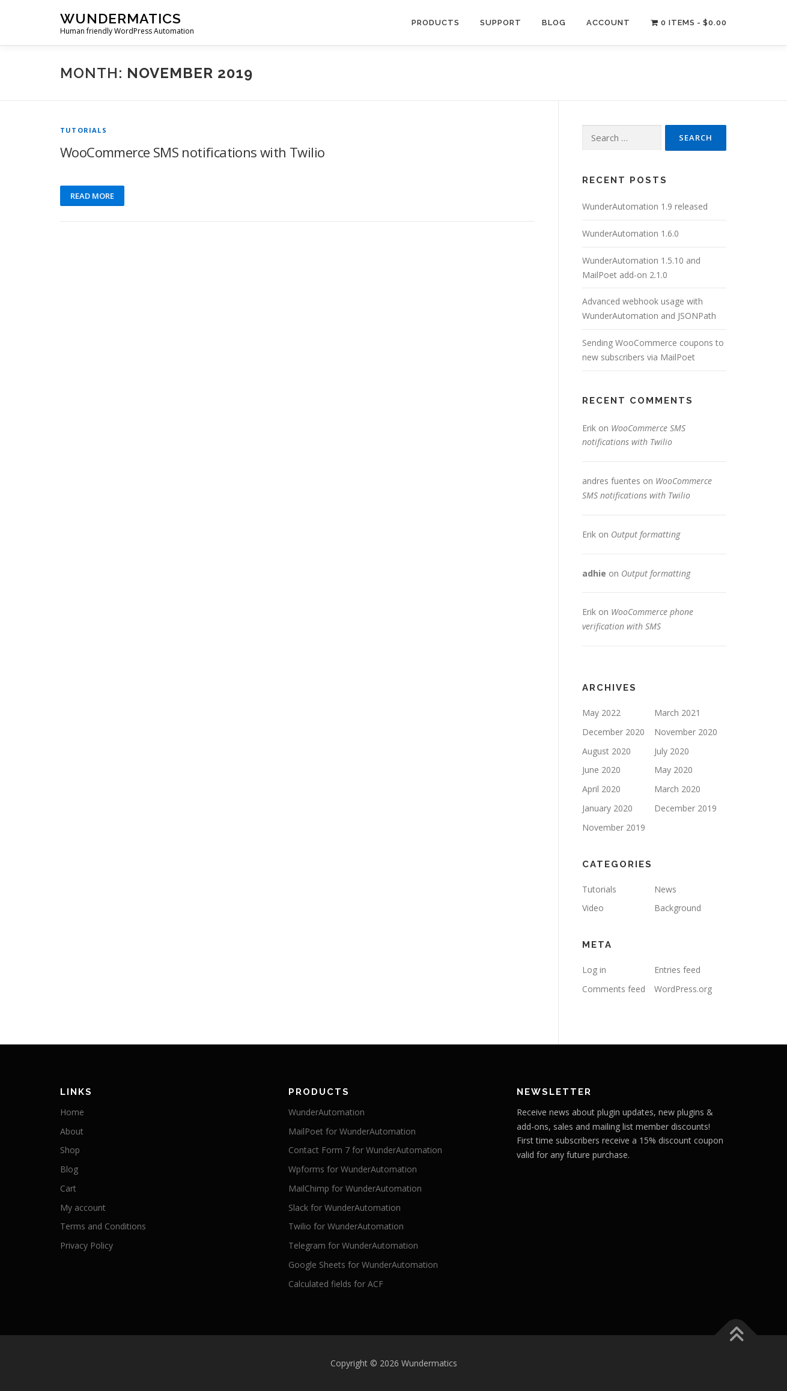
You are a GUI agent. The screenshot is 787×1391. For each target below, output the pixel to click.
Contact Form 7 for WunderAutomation (365, 1150)
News (665, 889)
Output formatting (645, 534)
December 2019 (685, 808)
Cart (68, 1188)
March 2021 (677, 712)
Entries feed (677, 969)
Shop (70, 1150)
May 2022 (601, 712)
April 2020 (601, 789)
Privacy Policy (86, 1245)
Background (677, 908)
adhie (594, 573)
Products (436, 22)
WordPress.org (683, 989)
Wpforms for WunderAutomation (352, 1169)
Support (500, 22)
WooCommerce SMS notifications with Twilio (192, 152)
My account (83, 1207)
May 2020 (673, 769)
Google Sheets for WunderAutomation (363, 1264)
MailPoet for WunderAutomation (352, 1131)
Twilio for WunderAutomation (346, 1226)
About (72, 1131)
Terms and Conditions (103, 1226)
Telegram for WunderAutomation (353, 1245)
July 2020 (671, 751)
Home (72, 1112)
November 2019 (613, 827)
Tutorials (83, 130)
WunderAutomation (326, 1112)
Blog (554, 22)
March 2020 (677, 789)
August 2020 (606, 751)
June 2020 (601, 769)
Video (593, 908)
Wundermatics (120, 18)
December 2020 (613, 732)
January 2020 (607, 808)
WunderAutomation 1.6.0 (630, 233)
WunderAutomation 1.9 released (645, 206)
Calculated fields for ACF (335, 1283)
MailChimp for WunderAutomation (355, 1188)
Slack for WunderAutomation (344, 1207)
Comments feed (613, 989)
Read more (92, 195)
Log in (594, 969)
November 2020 (685, 732)
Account (608, 22)
